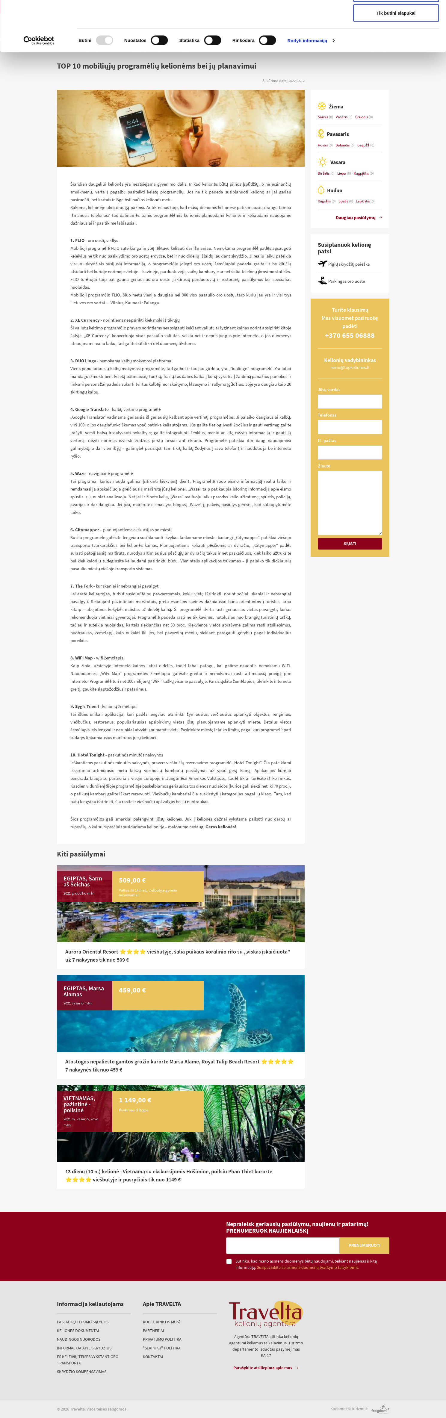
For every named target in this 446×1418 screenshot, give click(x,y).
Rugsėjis (325, 201)
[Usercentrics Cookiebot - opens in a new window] (39, 82)
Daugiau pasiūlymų (356, 217)
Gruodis (362, 116)
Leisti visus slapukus (396, 15)
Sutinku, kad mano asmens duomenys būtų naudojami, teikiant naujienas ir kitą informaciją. (306, 1264)
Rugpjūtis (362, 173)
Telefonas (327, 415)
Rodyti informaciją (307, 82)
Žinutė (324, 466)
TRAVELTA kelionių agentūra (83, 1245)
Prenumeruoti (364, 1245)
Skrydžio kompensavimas (81, 1371)
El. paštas (327, 440)
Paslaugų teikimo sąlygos (82, 1322)
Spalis (343, 201)
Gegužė (363, 145)
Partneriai (153, 1330)
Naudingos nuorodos (78, 1339)
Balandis (342, 145)
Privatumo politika (162, 1339)
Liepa (342, 173)
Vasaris (342, 116)
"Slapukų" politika (162, 1348)
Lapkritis (363, 201)
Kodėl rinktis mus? (162, 1322)
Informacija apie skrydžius (84, 1348)
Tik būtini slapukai (396, 54)
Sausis (323, 116)
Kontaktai (153, 1356)
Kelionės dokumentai (78, 1330)
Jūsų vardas (329, 389)
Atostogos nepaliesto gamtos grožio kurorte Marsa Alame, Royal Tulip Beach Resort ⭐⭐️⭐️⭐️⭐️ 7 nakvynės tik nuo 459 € (179, 1065)
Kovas (323, 145)
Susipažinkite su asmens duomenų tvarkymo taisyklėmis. (308, 1267)
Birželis (324, 173)
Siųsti (350, 543)
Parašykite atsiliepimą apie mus (262, 1367)
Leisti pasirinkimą (396, 35)
